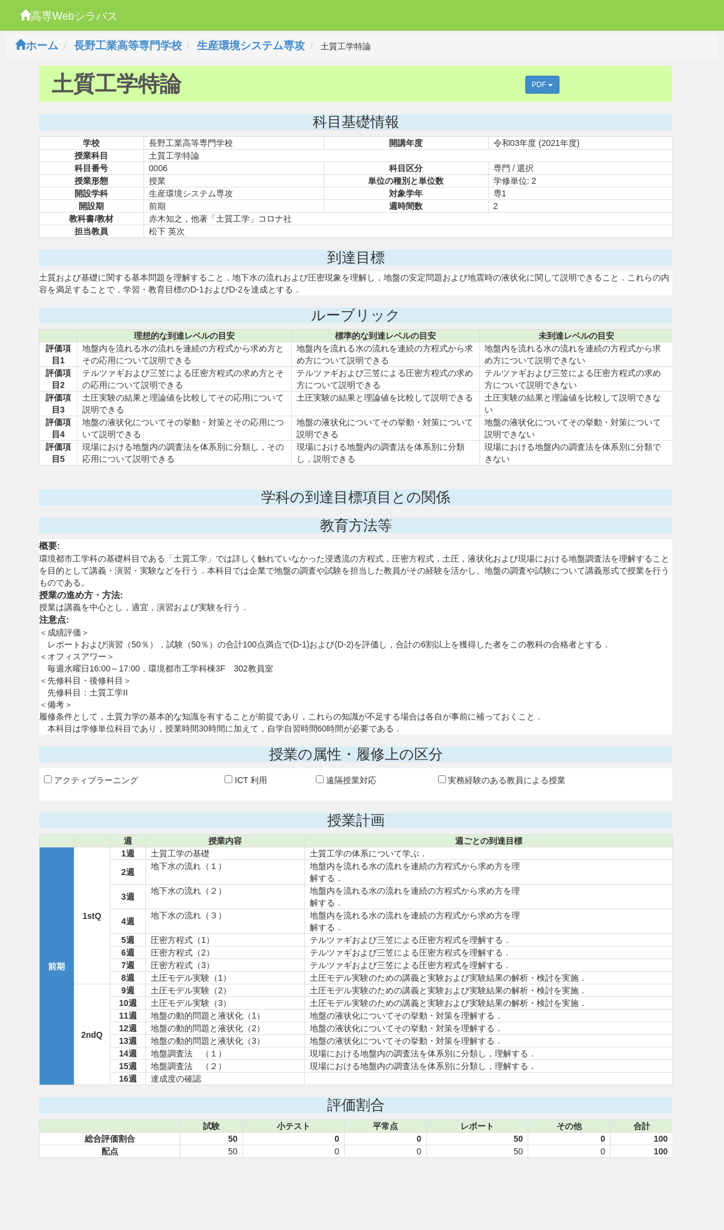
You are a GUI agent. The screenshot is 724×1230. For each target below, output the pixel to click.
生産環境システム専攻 (251, 46)
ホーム (36, 46)
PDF (542, 84)
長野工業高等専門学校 (128, 46)
